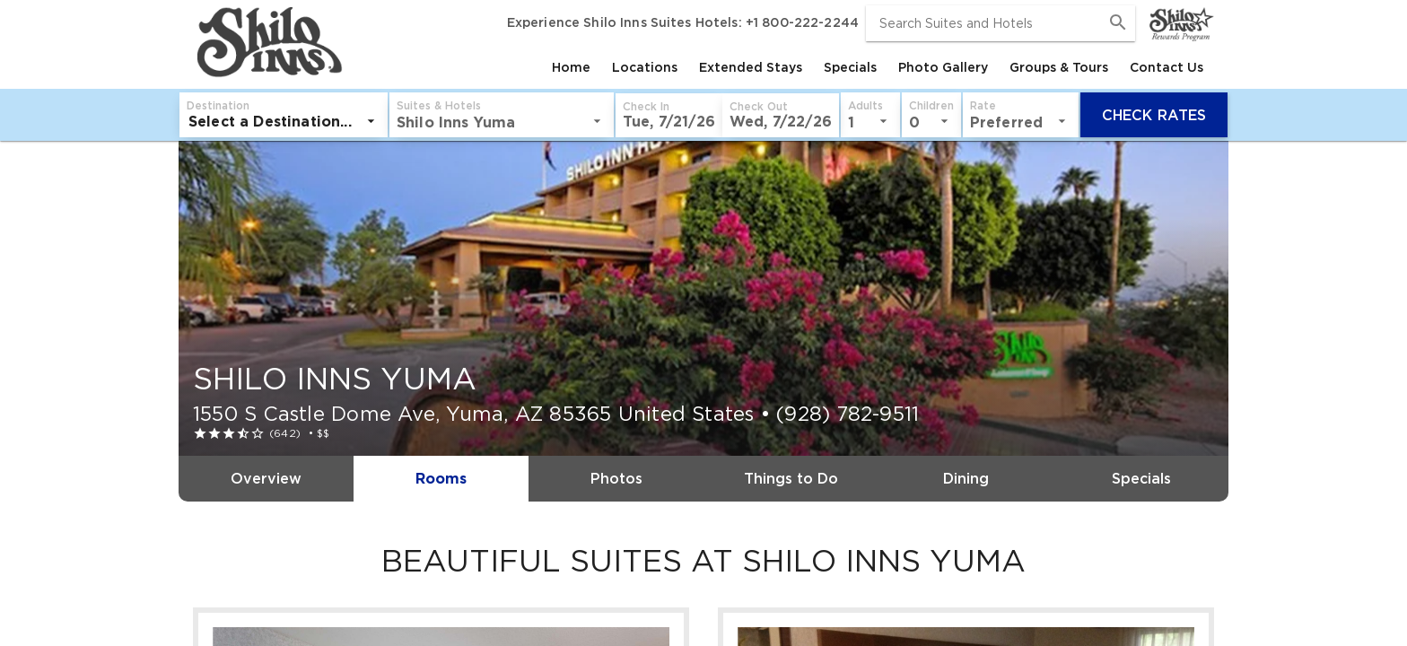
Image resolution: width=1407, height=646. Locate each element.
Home (571, 67)
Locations (644, 67)
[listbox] (283, 121)
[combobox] (1000, 23)
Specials (850, 67)
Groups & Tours (1058, 67)
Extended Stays (750, 67)
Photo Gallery (943, 67)
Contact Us (1166, 67)
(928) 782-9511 (847, 413)
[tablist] (780, 67)
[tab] (571, 67)
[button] (669, 115)
